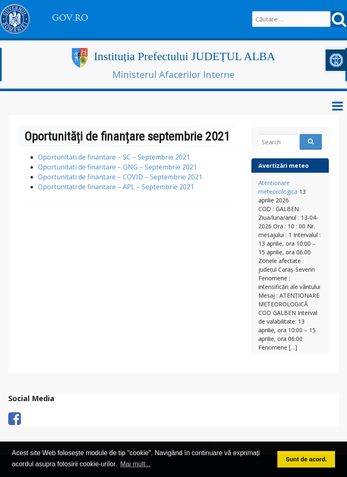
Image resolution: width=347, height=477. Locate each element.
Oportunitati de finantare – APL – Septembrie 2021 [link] (116, 186)
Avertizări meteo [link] (283, 165)
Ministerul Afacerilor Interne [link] (173, 74)
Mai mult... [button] (135, 464)
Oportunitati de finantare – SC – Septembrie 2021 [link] (114, 157)
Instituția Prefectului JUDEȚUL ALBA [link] (184, 56)
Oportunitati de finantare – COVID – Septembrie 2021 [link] (120, 176)
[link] (336, 60)
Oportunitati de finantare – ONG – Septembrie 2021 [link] (117, 167)
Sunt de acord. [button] (306, 459)
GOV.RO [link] (70, 17)
